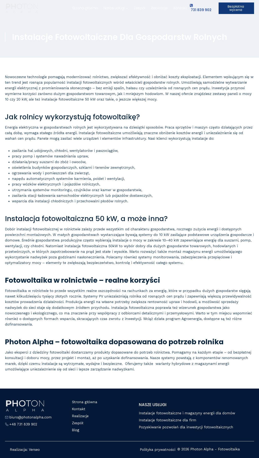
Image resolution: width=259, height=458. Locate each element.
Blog (75, 430)
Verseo (34, 449)
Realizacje (159, 8)
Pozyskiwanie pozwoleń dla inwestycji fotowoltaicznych (186, 427)
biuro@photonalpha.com (30, 417)
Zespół (139, 8)
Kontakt (180, 8)
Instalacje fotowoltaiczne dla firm (167, 420)
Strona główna (85, 8)
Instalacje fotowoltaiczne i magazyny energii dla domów (187, 413)
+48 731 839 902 (23, 424)
